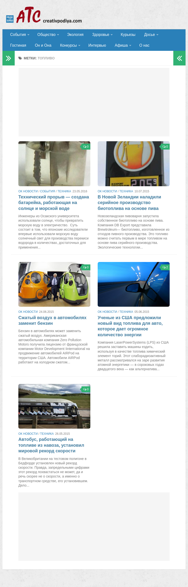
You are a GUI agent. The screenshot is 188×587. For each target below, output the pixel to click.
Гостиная (168, 35)
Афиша (92, 47)
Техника (64, 194)
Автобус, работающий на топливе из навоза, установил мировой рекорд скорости (51, 448)
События (18, 35)
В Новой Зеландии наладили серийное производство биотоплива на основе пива (129, 205)
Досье (143, 35)
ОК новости (28, 194)
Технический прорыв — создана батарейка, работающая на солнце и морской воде (53, 205)
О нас (115, 47)
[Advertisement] (94, 105)
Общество (45, 35)
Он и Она (18, 47)
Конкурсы (41, 47)
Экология (73, 35)
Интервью (70, 47)
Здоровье (97, 35)
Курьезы (124, 35)
